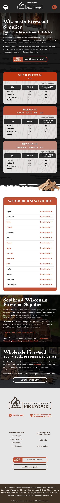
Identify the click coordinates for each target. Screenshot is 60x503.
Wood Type (16, 436)
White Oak (10, 258)
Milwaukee (44, 338)
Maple (8, 248)
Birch (8, 222)
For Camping (16, 446)
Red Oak (9, 253)
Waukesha (7, 341)
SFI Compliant (43, 446)
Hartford (25, 341)
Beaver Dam (16, 341)
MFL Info (43, 440)
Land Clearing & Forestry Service (43, 433)
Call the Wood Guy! (30, 379)
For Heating (16, 443)
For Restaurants (16, 439)
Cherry (9, 227)
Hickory (9, 243)
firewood (37, 364)
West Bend (33, 341)
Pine (8, 264)
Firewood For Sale (16, 432)
